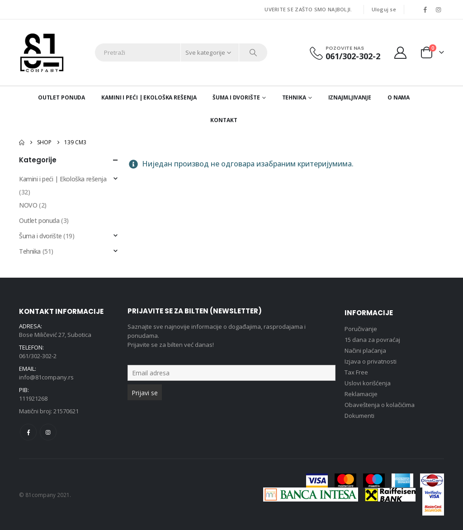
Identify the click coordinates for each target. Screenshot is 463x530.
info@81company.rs (46, 377)
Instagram (48, 432)
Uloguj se (384, 9)
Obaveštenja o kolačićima (380, 405)
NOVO (28, 205)
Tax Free (356, 372)
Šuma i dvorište (236, 97)
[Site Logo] (42, 52)
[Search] (253, 52)
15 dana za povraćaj (372, 340)
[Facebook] (425, 9)
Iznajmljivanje (349, 97)
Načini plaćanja (365, 350)
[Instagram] (438, 9)
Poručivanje (361, 329)
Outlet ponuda (61, 97)
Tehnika (294, 97)
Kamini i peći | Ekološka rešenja (148, 97)
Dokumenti (359, 416)
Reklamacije (361, 394)
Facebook (28, 432)
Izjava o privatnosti (371, 361)
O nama (398, 97)
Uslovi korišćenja (368, 383)
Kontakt (223, 120)
